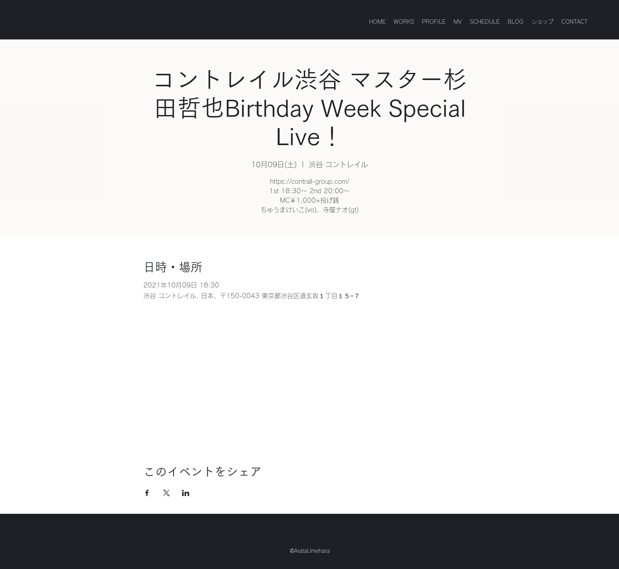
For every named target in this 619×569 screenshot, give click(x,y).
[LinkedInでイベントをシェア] (185, 493)
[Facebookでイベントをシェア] (147, 493)
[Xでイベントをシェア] (166, 493)
